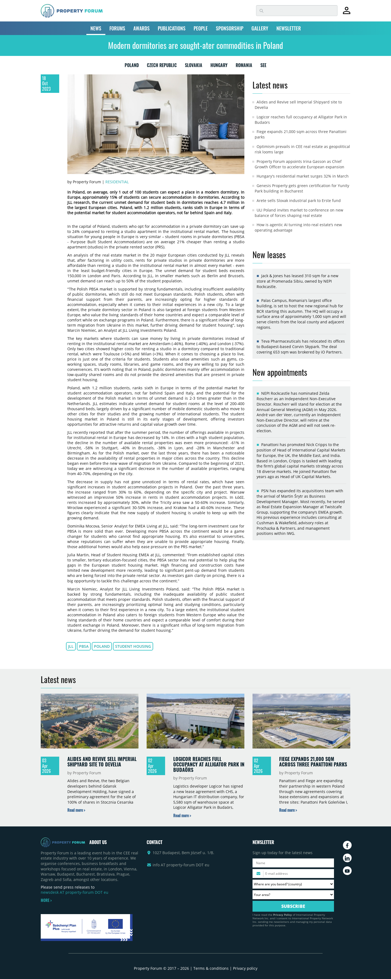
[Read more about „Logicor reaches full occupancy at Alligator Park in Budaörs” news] (182, 815)
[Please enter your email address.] (293, 873)
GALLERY (259, 28)
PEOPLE (201, 28)
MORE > (46, 900)
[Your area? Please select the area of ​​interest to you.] (293, 894)
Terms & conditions (211, 968)
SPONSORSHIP (229, 28)
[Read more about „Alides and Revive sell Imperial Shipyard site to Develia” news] (76, 810)
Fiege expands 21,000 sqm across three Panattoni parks (313, 761)
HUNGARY (219, 66)
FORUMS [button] (117, 28)
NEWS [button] (95, 28)
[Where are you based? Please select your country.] (293, 884)
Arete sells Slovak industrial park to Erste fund (299, 200)
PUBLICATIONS (171, 28)
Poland (102, 646)
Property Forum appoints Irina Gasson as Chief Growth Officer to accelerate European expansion (299, 164)
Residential (117, 181)
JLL (71, 646)
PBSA (84, 646)
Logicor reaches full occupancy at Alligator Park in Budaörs (208, 764)
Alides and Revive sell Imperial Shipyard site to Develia (102, 761)
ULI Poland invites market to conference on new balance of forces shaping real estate (299, 212)
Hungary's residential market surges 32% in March (303, 176)
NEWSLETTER (288, 28)
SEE (263, 66)
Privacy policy (245, 968)
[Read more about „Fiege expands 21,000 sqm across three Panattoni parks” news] (288, 810)
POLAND (132, 66)
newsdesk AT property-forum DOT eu (74, 892)
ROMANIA (244, 66)
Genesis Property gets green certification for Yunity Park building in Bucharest (302, 188)
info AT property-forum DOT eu (181, 864)
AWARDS (141, 28)
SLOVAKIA (193, 66)
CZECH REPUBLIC (162, 66)
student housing (133, 646)
